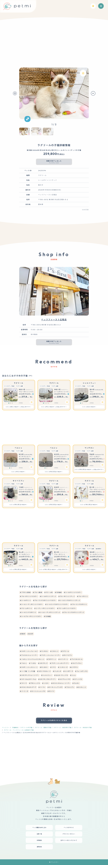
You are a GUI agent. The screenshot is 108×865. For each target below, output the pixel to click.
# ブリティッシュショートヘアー (50, 655)
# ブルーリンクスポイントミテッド (73, 612)
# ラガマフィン (51, 659)
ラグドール (18, 383)
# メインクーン (63, 659)
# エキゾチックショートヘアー (29, 675)
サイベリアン (18, 481)
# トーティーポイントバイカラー (44, 608)
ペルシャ (18, 448)
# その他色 (47, 616)
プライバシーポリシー (68, 834)
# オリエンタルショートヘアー (60, 683)
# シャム (73, 675)
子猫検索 (15, 727)
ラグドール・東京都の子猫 (62, 727)
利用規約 (39, 840)
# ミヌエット (54, 651)
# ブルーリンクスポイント (79, 604)
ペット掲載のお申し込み (39, 827)
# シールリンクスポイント (28, 612)
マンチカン (89, 448)
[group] (54, 93)
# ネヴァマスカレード (44, 671)
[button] (15, 93)
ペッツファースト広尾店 (54, 319)
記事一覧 (39, 834)
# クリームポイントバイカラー (66, 608)
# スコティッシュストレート (29, 667)
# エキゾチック (43, 663)
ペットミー (6, 727)
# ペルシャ (23, 663)
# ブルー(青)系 (37, 592)
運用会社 (39, 847)
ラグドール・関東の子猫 (43, 727)
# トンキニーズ (63, 667)
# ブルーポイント (82, 596)
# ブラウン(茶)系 (25, 592)
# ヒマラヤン (74, 667)
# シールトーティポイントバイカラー (31, 604)
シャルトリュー (89, 383)
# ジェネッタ (57, 671)
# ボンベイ (51, 691)
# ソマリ (53, 667)
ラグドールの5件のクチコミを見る (54, 720)
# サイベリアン (67, 655)
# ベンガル (32, 663)
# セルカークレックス (61, 675)
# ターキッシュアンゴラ (55, 687)
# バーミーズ (24, 691)
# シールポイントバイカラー (73, 592)
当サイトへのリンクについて (69, 840)
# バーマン (42, 687)
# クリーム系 (49, 592)
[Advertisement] (54, 46)
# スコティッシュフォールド (29, 651)
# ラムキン (76, 683)
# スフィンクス (77, 679)
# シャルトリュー (46, 675)
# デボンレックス (34, 683)
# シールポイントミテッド (48, 596)
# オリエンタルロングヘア (28, 687)
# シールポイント (25, 600)
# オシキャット (81, 687)
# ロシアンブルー (76, 663)
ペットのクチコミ (69, 827)
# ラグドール (65, 651)
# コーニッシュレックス (37, 691)
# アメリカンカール (76, 659)
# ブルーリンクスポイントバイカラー (44, 600)
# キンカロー (44, 667)
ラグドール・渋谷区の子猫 (83, 727)
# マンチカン (44, 651)
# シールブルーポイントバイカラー (31, 616)
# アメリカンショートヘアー (29, 655)
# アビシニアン (69, 687)
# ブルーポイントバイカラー (29, 596)
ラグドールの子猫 (26, 727)
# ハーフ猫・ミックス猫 (27, 671)
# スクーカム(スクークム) (28, 679)
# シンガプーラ (68, 671)
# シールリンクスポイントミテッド (69, 600)
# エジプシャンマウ (64, 679)
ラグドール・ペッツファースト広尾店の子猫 (19, 730)
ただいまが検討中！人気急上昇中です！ (18, 407)
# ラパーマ (23, 683)
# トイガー (45, 683)
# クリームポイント (26, 608)
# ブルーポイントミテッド (67, 596)
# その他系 (58, 592)
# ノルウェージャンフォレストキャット (32, 659)
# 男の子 (22, 634)
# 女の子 (30, 634)
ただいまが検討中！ (89, 407)
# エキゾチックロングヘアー (47, 679)
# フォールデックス (81, 671)
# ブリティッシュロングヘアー (59, 663)
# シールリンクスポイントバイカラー (56, 604)
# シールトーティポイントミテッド (49, 612)
